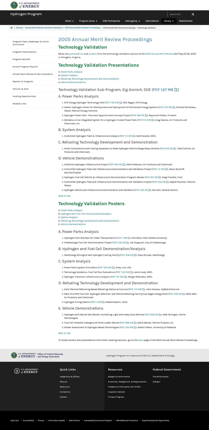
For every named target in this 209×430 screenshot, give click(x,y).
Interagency (132, 21)
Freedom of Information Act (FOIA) (124, 387)
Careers (63, 397)
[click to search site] (193, 14)
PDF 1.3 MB (126, 136)
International (152, 21)
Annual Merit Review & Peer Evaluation (33, 74)
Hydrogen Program (26, 14)
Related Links (19, 103)
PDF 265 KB (116, 164)
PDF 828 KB (152, 314)
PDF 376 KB (119, 242)
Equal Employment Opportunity (155, 420)
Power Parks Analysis (72, 71)
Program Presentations (24, 52)
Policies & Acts (20, 89)
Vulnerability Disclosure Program (98, 420)
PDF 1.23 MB (122, 272)
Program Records (21, 59)
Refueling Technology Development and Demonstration (90, 78)
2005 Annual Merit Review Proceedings (82, 28)
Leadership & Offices (70, 376)
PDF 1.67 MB (163, 89)
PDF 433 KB (141, 190)
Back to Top (64, 195)
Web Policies (74, 420)
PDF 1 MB (122, 237)
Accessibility (28, 420)
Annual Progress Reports (25, 66)
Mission (63, 381)
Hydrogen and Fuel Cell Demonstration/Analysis (86, 213)
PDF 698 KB (126, 322)
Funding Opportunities (24, 96)
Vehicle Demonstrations (73, 82)
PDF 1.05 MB (126, 327)
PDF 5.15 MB (144, 120)
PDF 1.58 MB (112, 102)
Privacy (41, 420)
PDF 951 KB (151, 177)
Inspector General (116, 392)
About (69, 21)
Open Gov (14, 420)
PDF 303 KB (105, 267)
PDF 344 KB (159, 181)
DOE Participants (111, 21)
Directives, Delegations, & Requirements (127, 381)
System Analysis (69, 75)
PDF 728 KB (175, 294)
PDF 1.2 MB (158, 169)
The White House (160, 376)
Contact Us (65, 392)
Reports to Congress (23, 81)
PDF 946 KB (127, 255)
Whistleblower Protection (127, 420)
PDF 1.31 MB (135, 289)
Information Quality (56, 420)
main (140, 340)
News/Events (185, 21)
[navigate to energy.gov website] (24, 4)
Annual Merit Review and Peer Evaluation (43, 28)
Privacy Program (116, 397)
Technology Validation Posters (91, 203)
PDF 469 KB (138, 115)
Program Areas (88, 21)
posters (93, 53)
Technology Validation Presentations (98, 65)
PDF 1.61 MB (117, 276)
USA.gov (156, 381)
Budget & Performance (119, 376)
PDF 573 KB (165, 107)
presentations (76, 53)
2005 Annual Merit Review (159, 53)
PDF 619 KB (167, 148)
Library (169, 21)
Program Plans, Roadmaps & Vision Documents (31, 43)
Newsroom (65, 387)
